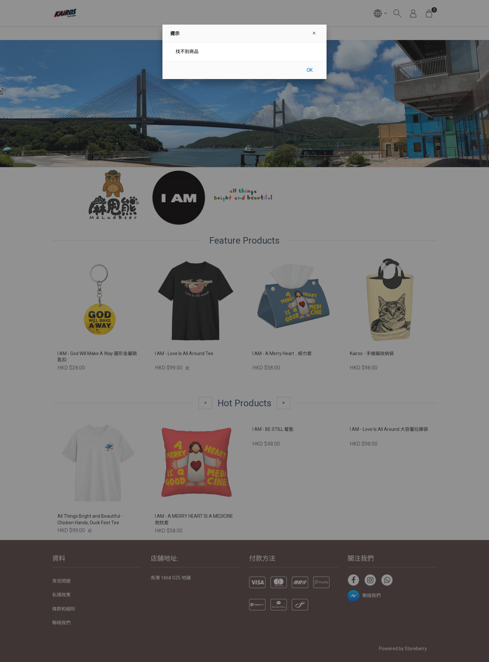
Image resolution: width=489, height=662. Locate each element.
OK (309, 70)
